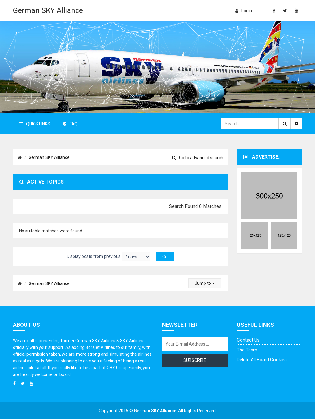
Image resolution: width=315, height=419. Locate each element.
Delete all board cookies (262, 359)
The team (247, 350)
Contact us (248, 340)
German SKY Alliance (48, 10)
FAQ (70, 123)
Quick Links (34, 123)
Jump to (205, 283)
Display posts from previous (108, 256)
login (243, 10)
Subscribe (194, 360)
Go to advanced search (197, 157)
